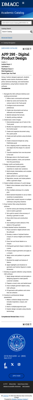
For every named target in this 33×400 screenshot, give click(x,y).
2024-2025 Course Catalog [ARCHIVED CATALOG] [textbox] (17, 23)
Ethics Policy (12, 384)
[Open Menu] (23, 3)
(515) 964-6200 (10, 356)
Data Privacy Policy (23, 384)
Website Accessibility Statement (12, 386)
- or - (19, 356)
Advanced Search (6, 37)
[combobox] (16, 23)
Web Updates (26, 386)
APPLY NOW (16, 376)
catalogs (5, 396)
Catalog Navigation (9, 43)
